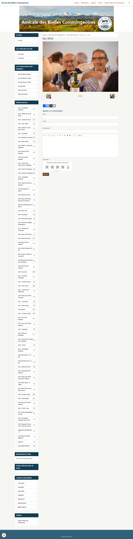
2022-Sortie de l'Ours (26, 367)
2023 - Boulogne (26, 329)
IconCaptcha (57, 170)
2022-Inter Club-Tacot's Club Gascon (26, 389)
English (21, 487)
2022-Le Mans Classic (26, 394)
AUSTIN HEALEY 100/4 (24, 78)
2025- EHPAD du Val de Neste (26, 114)
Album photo (85, 3)
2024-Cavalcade (26, 215)
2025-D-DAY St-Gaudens (26, 169)
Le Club (20, 40)
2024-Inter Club (26, 211)
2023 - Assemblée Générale (26, 350)
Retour (80, 96)
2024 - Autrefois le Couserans (26, 229)
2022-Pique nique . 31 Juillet (26, 383)
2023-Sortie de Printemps (26, 334)
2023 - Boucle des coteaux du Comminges (26, 340)
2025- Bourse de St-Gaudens (26, 152)
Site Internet (46, 128)
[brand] (15, 3)
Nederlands (22, 503)
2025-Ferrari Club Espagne (26, 158)
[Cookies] (4, 535)
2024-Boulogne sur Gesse (26, 190)
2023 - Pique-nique (26, 305)
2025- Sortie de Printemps (26, 173)
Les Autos (21, 54)
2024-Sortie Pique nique (26, 219)
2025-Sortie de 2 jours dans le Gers (26, 128)
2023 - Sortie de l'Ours (26, 282)
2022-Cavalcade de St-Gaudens (26, 371)
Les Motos (21, 58)
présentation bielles (26, 446)
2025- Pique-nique (26, 141)
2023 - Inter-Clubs (26, 286)
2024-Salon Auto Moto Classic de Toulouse (27, 199)
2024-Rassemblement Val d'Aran (26, 205)
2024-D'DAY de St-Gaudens (26, 267)
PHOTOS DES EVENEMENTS (57, 35)
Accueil (76, 3)
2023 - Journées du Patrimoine (26, 290)
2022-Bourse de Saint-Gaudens (26, 403)
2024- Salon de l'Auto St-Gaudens (26, 184)
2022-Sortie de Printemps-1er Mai (26, 413)
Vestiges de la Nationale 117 (26, 431)
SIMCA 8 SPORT (22, 90)
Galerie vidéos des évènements (114, 3)
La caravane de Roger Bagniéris (26, 437)
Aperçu (79, 135)
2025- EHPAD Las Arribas (26, 137)
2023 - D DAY (26, 345)
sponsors (26, 442)
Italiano (21, 495)
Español (21, 491)
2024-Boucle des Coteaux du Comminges (26, 261)
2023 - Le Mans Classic (26, 313)
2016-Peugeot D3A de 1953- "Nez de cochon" (27, 425)
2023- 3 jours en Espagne (26, 318)
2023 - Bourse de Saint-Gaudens (26, 324)
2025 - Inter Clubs (26, 124)
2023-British (26, 309)
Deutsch (21, 499)
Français (21, 483)
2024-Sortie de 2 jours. (26, 238)
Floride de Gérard (23, 94)
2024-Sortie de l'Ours (26, 195)
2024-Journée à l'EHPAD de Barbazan (26, 223)
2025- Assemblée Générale (26, 178)
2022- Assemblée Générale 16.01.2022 (26, 419)
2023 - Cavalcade (26, 301)
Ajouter (46, 174)
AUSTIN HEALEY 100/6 (24, 82)
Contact (100, 3)
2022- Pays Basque (26, 398)
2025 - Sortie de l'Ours (26, 120)
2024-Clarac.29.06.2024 (26, 234)
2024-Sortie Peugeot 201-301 (26, 249)
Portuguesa (22, 507)
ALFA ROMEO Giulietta (24, 74)
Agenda (93, 3)
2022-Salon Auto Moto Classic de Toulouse (27, 377)
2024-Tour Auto (26, 272)
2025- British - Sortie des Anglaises (26, 146)
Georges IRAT (22, 86)
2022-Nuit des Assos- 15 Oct (75, 35)
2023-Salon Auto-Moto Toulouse (26, 296)
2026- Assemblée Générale (26, 109)
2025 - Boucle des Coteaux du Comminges (27, 164)
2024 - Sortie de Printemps (26, 277)
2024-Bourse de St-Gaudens (26, 243)
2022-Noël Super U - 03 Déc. (26, 356)
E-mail (44, 121)
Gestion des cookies (66, 536)
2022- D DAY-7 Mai (26, 408)
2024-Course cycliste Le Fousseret (26, 255)
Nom (44, 114)
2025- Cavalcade (26, 133)
